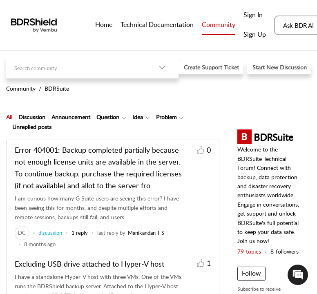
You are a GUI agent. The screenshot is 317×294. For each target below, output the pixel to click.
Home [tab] (103, 24)
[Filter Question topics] (124, 117)
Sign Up (254, 34)
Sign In (253, 14)
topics (249, 251)
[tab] (9, 117)
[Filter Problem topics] (181, 117)
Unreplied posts (31, 127)
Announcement (70, 117)
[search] (76, 67)
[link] (22, 232)
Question (107, 117)
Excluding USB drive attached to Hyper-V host (89, 264)
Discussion (31, 117)
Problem (166, 117)
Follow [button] (251, 273)
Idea (137, 117)
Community (218, 24)
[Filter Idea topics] (147, 117)
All (9, 117)
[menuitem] (254, 15)
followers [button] (284, 251)
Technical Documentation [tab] (157, 24)
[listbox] (162, 67)
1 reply (79, 232)
